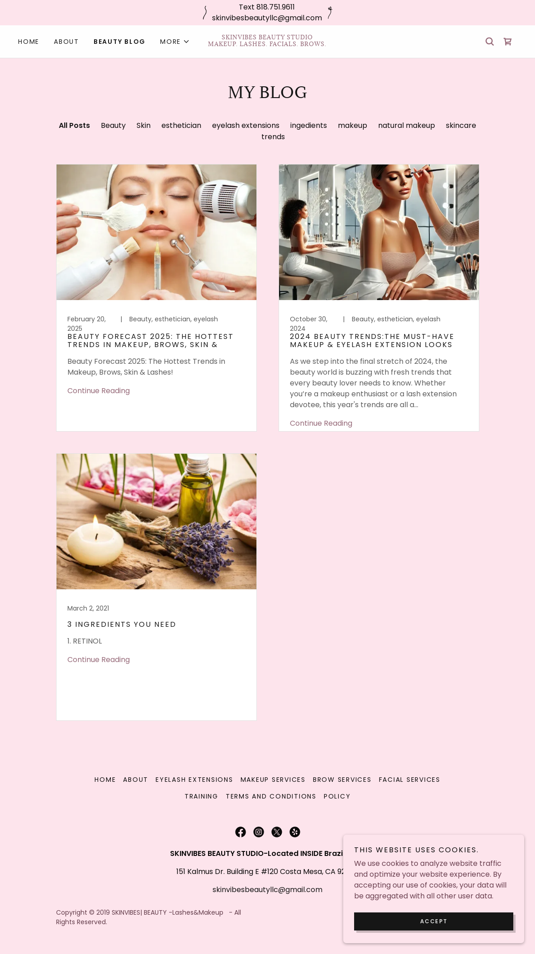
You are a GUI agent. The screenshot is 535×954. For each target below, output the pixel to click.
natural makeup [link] (406, 125)
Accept (434, 921)
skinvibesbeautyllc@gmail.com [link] (267, 889)
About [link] (66, 41)
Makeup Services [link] (273, 779)
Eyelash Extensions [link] (194, 779)
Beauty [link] (113, 125)
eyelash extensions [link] (245, 125)
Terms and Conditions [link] (271, 796)
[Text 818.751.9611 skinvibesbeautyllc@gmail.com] (267, 12)
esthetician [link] (181, 125)
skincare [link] (461, 125)
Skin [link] (144, 125)
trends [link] (273, 137)
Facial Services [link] (409, 779)
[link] (267, 43)
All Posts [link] (74, 125)
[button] (175, 41)
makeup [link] (352, 125)
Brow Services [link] (342, 779)
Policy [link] (337, 796)
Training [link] (201, 796)
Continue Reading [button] (98, 390)
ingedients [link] (308, 125)
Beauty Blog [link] (120, 41)
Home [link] (28, 41)
